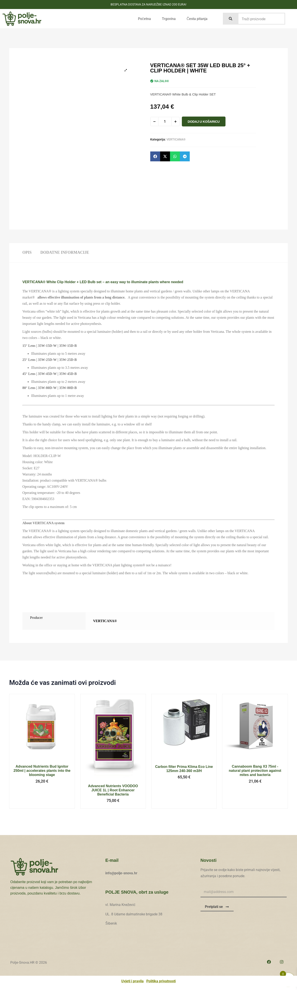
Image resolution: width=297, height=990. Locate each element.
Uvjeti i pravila (132, 981)
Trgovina (169, 19)
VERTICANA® (176, 139)
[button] (155, 156)
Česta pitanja (197, 19)
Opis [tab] (27, 252)
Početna (144, 19)
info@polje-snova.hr (121, 873)
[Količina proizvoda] (165, 121)
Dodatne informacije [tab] (64, 252)
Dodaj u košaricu (204, 121)
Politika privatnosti (161, 981)
